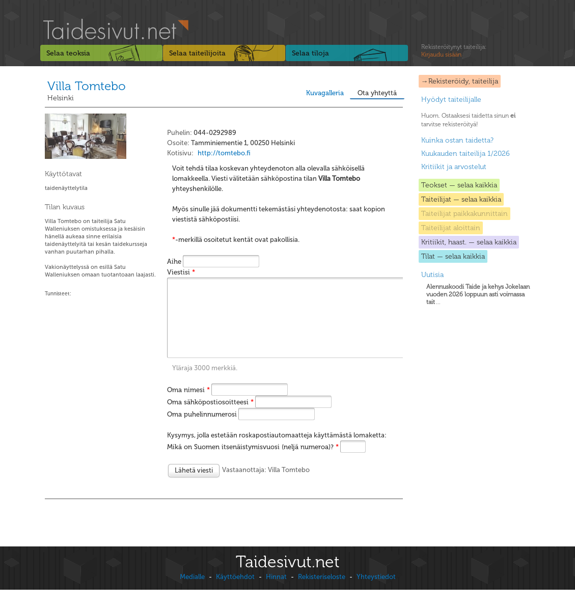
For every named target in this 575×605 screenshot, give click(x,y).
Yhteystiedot (376, 592)
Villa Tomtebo (86, 85)
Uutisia (432, 274)
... (478, 294)
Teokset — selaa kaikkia (459, 185)
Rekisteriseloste (321, 592)
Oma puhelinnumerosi (202, 429)
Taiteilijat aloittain (450, 228)
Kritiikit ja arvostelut (453, 166)
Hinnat (276, 592)
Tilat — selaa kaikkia (453, 256)
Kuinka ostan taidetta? (457, 140)
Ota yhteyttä (377, 93)
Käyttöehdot (235, 592)
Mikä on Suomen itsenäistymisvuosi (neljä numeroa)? (253, 462)
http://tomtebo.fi (224, 153)
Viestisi (181, 272)
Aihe (174, 261)
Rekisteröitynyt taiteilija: (453, 51)
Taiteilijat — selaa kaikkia (461, 199)
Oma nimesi (188, 405)
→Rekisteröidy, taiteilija (459, 81)
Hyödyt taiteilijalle (451, 99)
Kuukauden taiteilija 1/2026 (465, 153)
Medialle (192, 592)
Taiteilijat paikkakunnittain (464, 213)
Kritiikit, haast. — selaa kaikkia (468, 242)
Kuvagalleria (325, 93)
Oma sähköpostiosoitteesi (210, 417)
